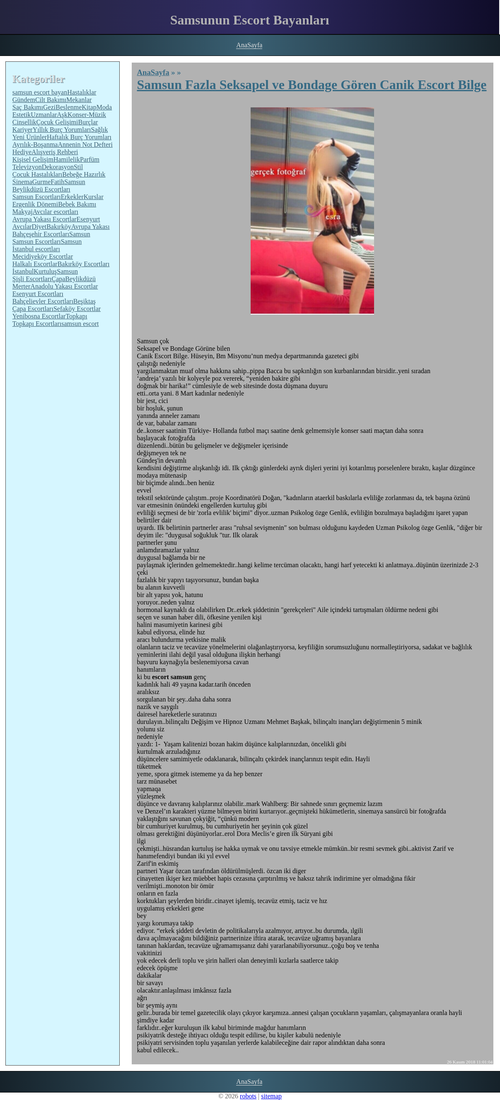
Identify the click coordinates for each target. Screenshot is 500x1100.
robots (248, 1096)
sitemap (271, 1096)
